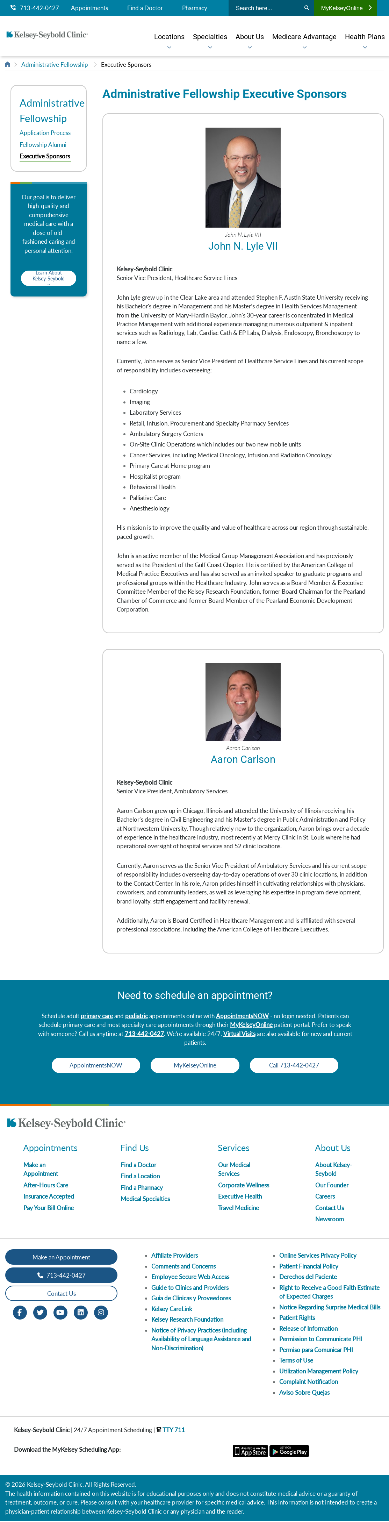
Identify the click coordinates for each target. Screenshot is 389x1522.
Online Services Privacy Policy (317, 1256)
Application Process (45, 132)
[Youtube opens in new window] (60, 1313)
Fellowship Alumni (43, 144)
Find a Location (140, 1177)
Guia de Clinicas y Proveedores (191, 1299)
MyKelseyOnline (346, 8)
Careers (325, 1197)
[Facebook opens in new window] (20, 1313)
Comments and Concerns (183, 1267)
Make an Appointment (61, 1258)
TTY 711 (170, 1431)
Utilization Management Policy (318, 1372)
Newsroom (329, 1220)
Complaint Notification (308, 1382)
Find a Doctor (145, 8)
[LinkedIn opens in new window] (80, 1313)
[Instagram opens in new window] (101, 1313)
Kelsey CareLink (171, 1310)
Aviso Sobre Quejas (304, 1393)
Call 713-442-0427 (297, 1066)
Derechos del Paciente (308, 1277)
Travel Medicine (238, 1209)
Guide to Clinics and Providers (190, 1288)
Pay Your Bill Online (48, 1209)
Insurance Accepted (48, 1197)
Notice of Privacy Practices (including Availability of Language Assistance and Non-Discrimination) (201, 1340)
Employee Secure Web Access (190, 1277)
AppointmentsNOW (242, 1017)
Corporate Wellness (243, 1186)
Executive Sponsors (126, 64)
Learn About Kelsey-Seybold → (49, 278)
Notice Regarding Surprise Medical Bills (329, 1308)
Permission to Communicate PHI (320, 1340)
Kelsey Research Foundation (187, 1320)
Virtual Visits (239, 1034)
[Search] (306, 8)
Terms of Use (296, 1361)
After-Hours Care (45, 1186)
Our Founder (331, 1186)
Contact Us (329, 1209)
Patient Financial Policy (308, 1267)
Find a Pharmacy (142, 1188)
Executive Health (240, 1197)
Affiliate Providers (174, 1256)
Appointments (89, 8)
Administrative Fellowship (54, 64)
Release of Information (308, 1329)
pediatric (136, 1017)
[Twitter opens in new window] (40, 1313)
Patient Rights (297, 1318)
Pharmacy (194, 8)
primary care (97, 1017)
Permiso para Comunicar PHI (316, 1351)
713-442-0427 (34, 8)
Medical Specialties (145, 1199)
